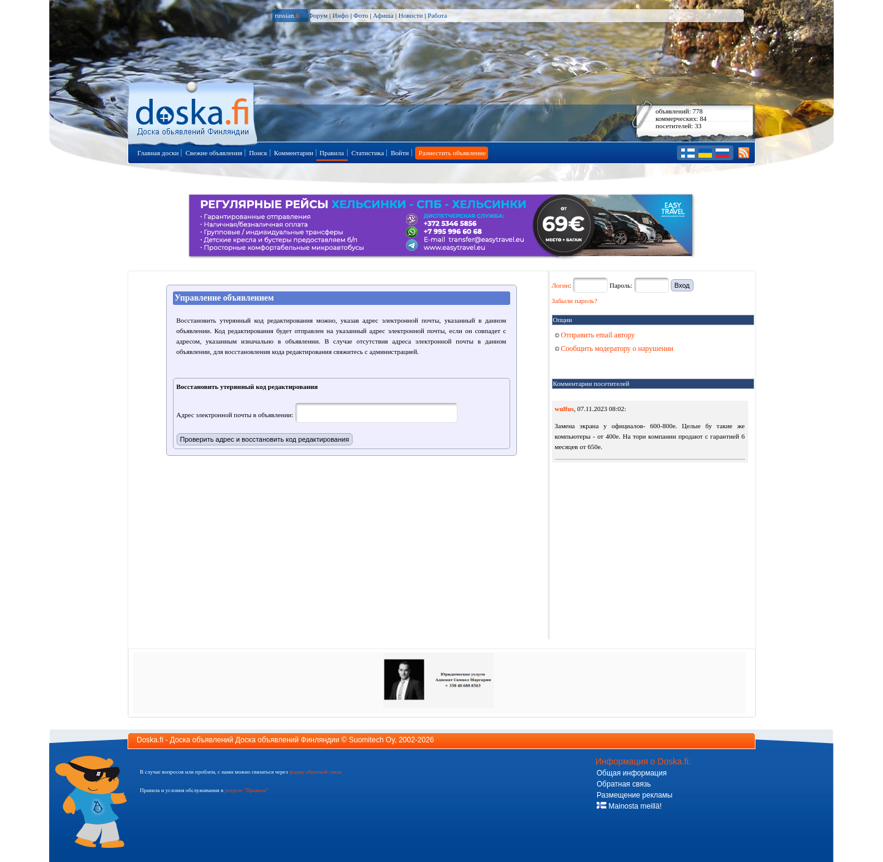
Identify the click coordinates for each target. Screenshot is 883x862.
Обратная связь (624, 784)
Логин (561, 285)
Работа (437, 15)
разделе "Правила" (246, 790)
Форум (317, 15)
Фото (360, 15)
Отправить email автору (595, 335)
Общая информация (632, 773)
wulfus (564, 408)
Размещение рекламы (635, 795)
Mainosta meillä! (629, 806)
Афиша (383, 15)
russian (287, 15)
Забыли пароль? (575, 300)
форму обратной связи (315, 772)
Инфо (340, 15)
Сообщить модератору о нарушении (614, 348)
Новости (411, 15)
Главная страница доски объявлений (193, 111)
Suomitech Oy (371, 740)
